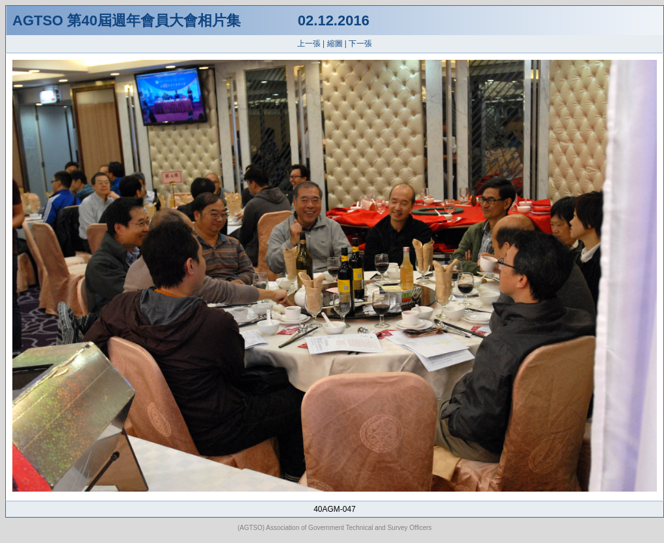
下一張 (360, 43)
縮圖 (335, 43)
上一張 (309, 43)
